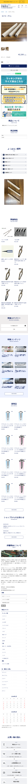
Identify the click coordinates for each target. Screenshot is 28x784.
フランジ (4, 628)
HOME (2, 11)
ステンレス (4, 672)
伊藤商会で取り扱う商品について (10, 155)
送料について (6, 165)
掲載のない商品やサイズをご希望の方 (12, 532)
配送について (6, 162)
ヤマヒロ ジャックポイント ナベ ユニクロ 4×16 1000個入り (7, 450)
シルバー (3, 678)
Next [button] (26, 32)
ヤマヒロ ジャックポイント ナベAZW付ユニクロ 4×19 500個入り (20, 474)
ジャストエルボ (5, 625)
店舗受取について (7, 172)
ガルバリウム (4, 675)
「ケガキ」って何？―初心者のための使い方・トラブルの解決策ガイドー (7, 355)
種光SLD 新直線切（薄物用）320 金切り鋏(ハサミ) (7, 304)
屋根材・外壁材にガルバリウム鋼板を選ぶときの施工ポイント (20, 371)
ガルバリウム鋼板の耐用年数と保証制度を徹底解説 (7, 387)
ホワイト (3, 690)
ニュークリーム (5, 687)
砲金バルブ (4, 634)
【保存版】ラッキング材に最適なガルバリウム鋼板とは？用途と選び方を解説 (20, 387)
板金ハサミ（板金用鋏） (7, 646)
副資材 (3, 640)
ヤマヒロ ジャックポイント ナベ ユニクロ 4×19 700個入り (7, 474)
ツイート (9, 73)
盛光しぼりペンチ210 (7, 259)
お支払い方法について (8, 158)
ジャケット (4, 616)
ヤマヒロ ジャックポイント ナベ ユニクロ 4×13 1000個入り (20, 425)
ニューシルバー (5, 681)
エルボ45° (4, 622)
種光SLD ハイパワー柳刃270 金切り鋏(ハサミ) (20, 261)
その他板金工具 (14, 325)
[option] (14, 32)
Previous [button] (2, 32)
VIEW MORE (14, 393)
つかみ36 (16, 239)
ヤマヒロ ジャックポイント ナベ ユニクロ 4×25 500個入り (7, 498)
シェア (13, 73)
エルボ (3, 619)
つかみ (3, 649)
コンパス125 (4, 239)
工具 (6, 11)
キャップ (4, 637)
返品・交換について (8, 169)
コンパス (4, 652)
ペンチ (3, 655)
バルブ (3, 631)
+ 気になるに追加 (14, 70)
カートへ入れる (14, 66)
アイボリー (4, 684)
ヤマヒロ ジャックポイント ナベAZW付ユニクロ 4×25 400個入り (20, 498)
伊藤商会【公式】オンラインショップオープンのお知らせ (14, 527)
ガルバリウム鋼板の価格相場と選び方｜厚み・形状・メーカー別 (20, 355)
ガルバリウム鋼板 (5, 663)
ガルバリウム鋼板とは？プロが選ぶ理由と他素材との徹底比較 (7, 371)
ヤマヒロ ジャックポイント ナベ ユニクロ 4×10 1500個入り (7, 425)
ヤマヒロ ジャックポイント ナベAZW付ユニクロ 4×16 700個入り (20, 450)
